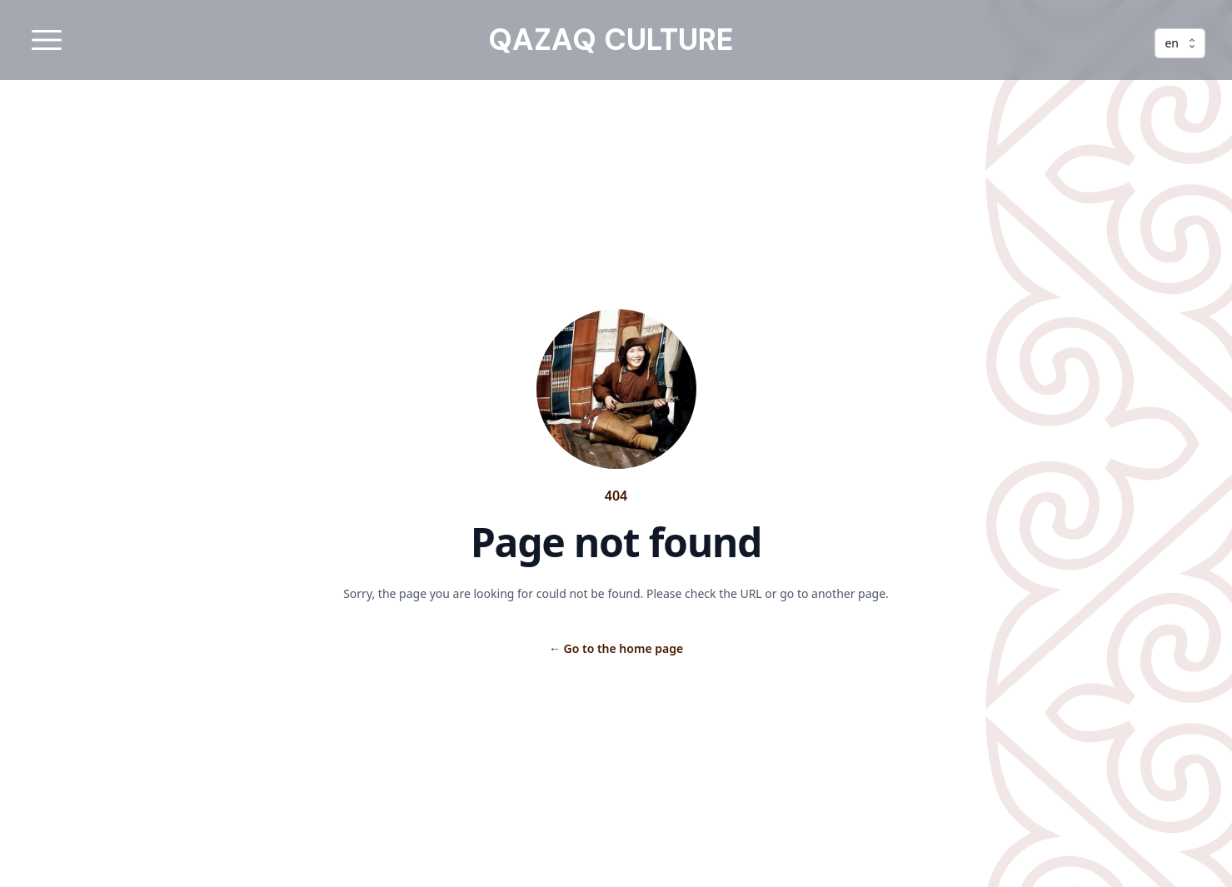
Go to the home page (616, 648)
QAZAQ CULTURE (610, 40)
